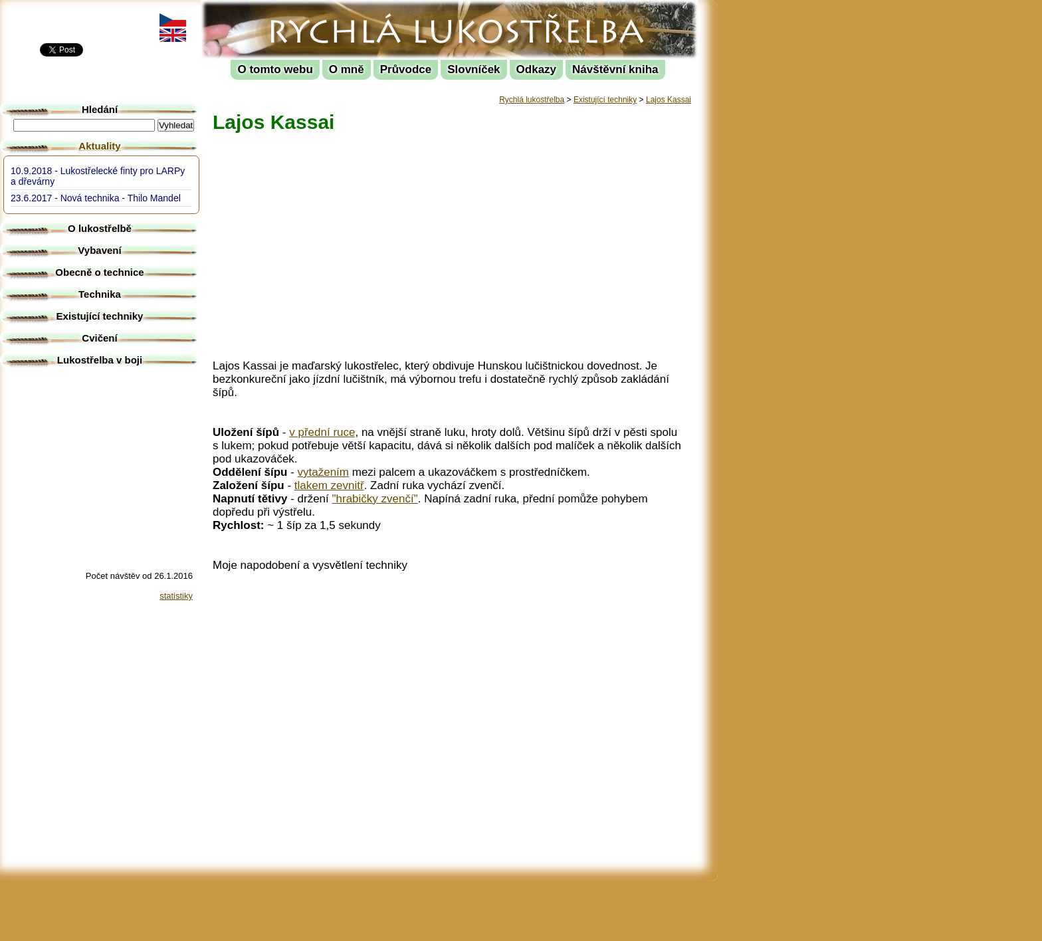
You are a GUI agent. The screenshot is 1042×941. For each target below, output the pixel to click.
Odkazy (536, 69)
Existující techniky (605, 99)
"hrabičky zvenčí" (375, 498)
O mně (346, 69)
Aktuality (99, 146)
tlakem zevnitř (329, 485)
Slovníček (473, 69)
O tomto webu (274, 69)
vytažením (323, 472)
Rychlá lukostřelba (283, 10)
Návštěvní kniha (615, 69)
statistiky (176, 596)
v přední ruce (322, 432)
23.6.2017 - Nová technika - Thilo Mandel (96, 198)
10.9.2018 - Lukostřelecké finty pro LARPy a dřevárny (98, 176)
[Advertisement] (777, 199)
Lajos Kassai (668, 99)
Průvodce (405, 69)
